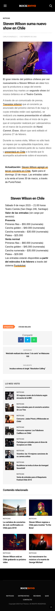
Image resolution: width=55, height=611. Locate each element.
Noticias (6, 18)
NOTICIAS (10, 596)
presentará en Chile (15, 152)
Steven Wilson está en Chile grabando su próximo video (14, 560)
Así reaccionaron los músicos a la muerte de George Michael (39, 560)
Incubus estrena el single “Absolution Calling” (27, 369)
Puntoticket (20, 265)
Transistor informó (12, 104)
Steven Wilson (24, 327)
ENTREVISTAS (23, 596)
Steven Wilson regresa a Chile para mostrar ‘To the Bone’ (40, 525)
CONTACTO (27, 600)
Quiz (47, 596)
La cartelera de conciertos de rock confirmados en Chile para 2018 (14, 525)
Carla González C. (10, 37)
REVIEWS (37, 596)
